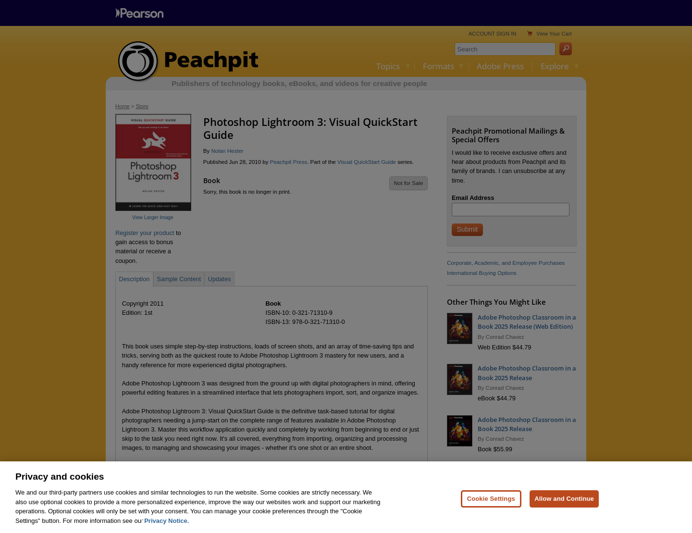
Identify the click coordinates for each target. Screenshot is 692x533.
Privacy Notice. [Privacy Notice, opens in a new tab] (166, 524)
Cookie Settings (491, 502)
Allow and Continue (564, 502)
